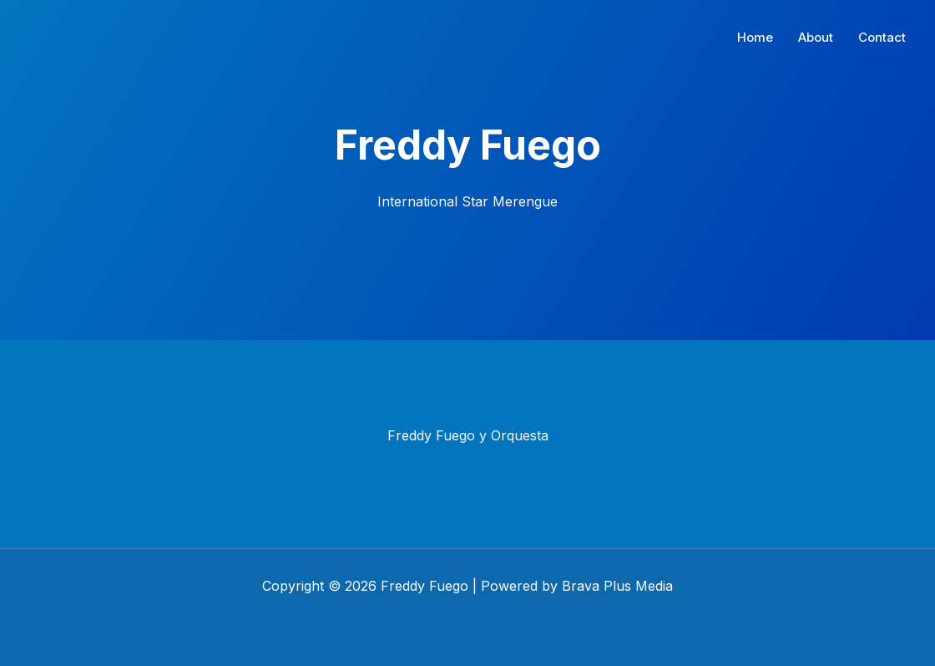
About (815, 37)
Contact (882, 37)
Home (755, 37)
